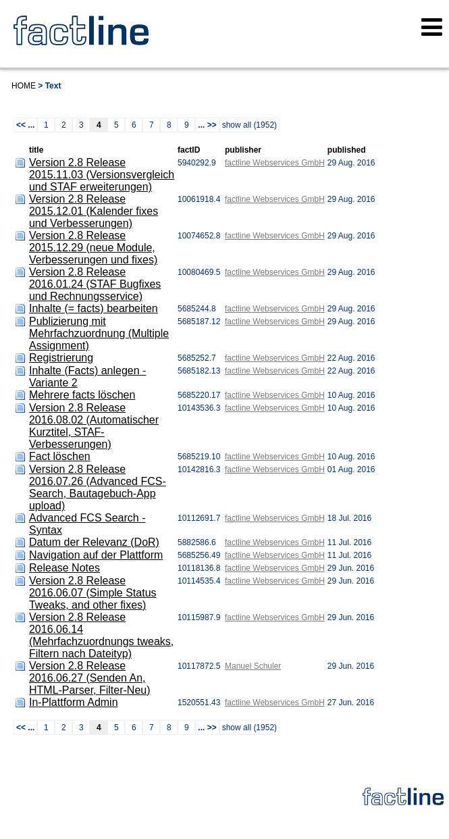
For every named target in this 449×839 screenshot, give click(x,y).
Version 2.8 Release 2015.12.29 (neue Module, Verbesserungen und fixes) (93, 247)
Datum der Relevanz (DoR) (94, 542)
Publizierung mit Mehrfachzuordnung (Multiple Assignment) (99, 333)
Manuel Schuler (253, 666)
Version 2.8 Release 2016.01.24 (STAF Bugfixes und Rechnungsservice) (95, 284)
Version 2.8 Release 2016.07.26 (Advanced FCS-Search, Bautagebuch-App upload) (97, 487)
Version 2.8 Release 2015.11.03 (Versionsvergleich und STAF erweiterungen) (101, 175)
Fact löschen (59, 456)
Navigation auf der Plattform (96, 555)
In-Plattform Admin (73, 702)
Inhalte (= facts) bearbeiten (93, 308)
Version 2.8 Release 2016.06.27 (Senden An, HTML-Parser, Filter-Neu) (90, 678)
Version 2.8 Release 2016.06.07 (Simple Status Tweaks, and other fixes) (93, 593)
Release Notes (64, 568)
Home (23, 86)
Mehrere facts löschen (82, 395)
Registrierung (61, 357)
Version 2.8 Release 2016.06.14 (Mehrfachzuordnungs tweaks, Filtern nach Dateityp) (101, 635)
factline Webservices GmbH (275, 163)
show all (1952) (249, 125)
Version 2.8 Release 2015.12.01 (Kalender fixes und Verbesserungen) (93, 211)
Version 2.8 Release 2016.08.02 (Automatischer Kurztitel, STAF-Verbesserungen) (94, 426)
